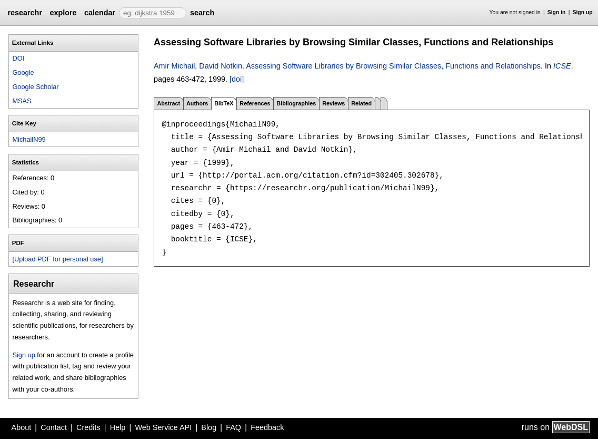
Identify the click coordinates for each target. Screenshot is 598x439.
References (255, 103)
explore (62, 12)
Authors (197, 103)
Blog (208, 427)
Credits (88, 427)
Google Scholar (35, 87)
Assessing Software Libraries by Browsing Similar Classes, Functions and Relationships (393, 66)
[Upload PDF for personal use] (57, 259)
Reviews (333, 103)
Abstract (168, 103)
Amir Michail (174, 66)
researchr (24, 12)
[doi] (237, 79)
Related (361, 103)
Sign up (583, 12)
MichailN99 (28, 139)
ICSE (562, 66)
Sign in (556, 12)
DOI (18, 58)
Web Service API (163, 427)
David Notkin (220, 66)
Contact (54, 427)
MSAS (21, 101)
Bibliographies (296, 103)
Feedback (267, 427)
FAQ (233, 427)
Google (23, 72)
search (202, 12)
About (22, 427)
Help (118, 427)
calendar (99, 12)
